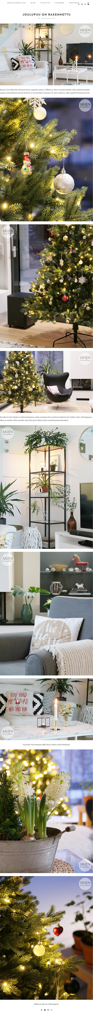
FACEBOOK (59, 3)
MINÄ (33, 3)
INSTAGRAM (74, 3)
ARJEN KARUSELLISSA (16, 3)
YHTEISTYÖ (45, 3)
